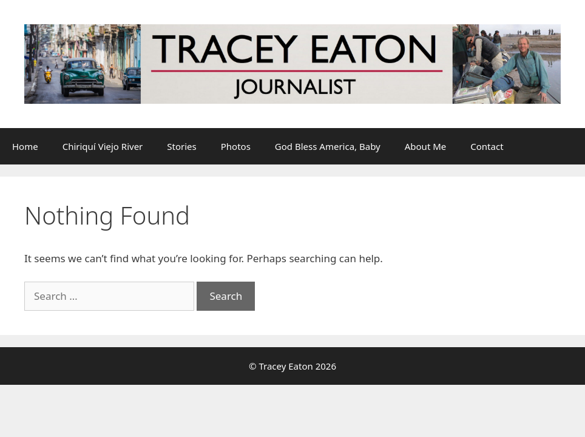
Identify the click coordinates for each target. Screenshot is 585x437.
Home (25, 146)
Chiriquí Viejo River (103, 146)
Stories (181, 146)
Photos (236, 146)
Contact (486, 146)
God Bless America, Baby (327, 146)
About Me (426, 146)
